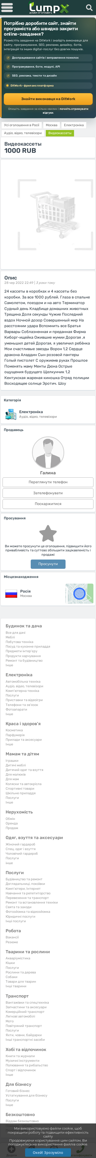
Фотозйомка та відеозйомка (28, 912)
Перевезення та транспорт (27, 898)
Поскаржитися (48, 504)
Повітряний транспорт (24, 1026)
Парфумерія (15, 735)
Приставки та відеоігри (24, 700)
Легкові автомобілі (20, 1016)
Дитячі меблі (16, 765)
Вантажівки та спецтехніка (27, 1002)
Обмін (10, 819)
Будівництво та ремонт (24, 879)
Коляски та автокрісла (23, 784)
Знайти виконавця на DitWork (48, 99)
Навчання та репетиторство (28, 893)
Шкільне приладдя (21, 793)
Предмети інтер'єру (21, 651)
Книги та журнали (20, 1056)
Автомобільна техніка (23, 681)
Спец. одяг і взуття (21, 849)
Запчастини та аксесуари (26, 1007)
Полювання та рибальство (27, 1065)
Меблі (10, 637)
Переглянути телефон (48, 482)
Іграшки (12, 761)
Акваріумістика (18, 958)
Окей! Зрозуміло (48, 1152)
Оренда (12, 823)
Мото (10, 1021)
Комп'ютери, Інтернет (23, 889)
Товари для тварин (21, 981)
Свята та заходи (18, 907)
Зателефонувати (48, 493)
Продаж (12, 828)
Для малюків (16, 774)
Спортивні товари (20, 788)
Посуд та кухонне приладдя (28, 646)
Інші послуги (16, 921)
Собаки (11, 977)
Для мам (12, 779)
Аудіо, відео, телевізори (24, 686)
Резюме (12, 942)
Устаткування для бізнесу (26, 1095)
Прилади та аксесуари (24, 740)
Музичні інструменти (22, 1061)
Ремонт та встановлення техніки (32, 902)
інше (9, 863)
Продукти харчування (23, 656)
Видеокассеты (59, 133)
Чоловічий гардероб (22, 853)
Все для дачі (15, 633)
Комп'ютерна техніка (22, 691)
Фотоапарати (16, 709)
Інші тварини (16, 986)
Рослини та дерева (21, 972)
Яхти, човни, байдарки (24, 1035)
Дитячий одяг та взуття (24, 770)
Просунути (48, 564)
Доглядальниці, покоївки (25, 884)
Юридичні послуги (20, 916)
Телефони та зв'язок (22, 705)
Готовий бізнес (18, 1091)
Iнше (9, 665)
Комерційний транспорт (25, 1012)
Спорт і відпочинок (21, 1070)
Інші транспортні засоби (25, 1040)
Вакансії (12, 937)
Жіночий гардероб (20, 844)
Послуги (12, 695)
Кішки (10, 963)
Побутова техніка (19, 642)
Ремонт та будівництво (24, 660)
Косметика (14, 730)
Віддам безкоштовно (22, 1121)
